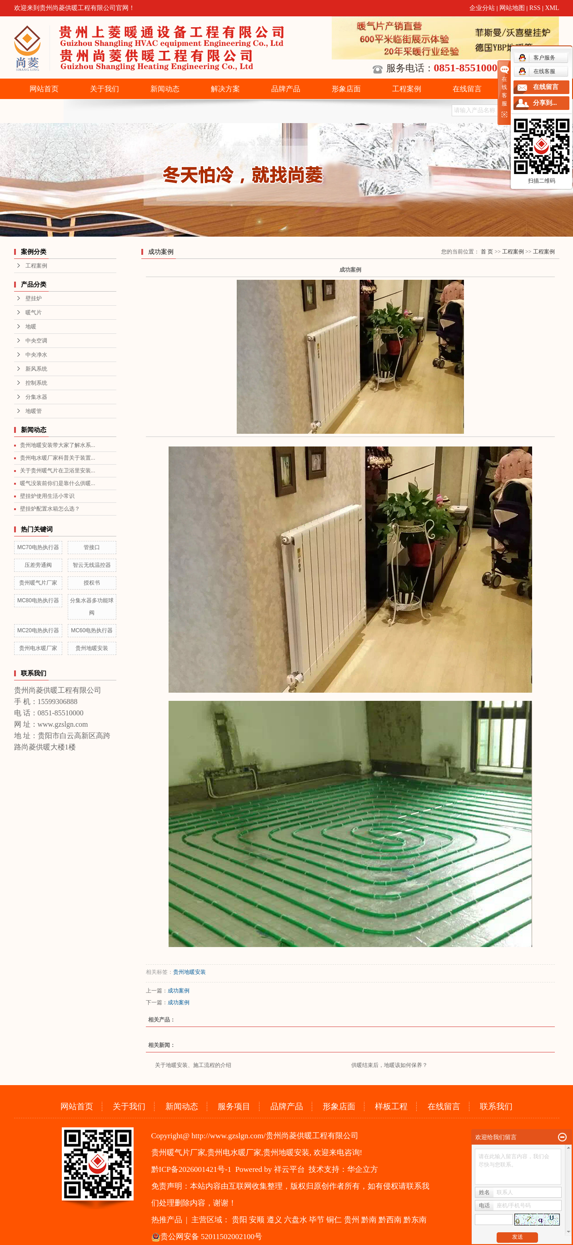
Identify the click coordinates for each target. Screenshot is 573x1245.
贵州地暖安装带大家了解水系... (57, 445)
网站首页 (44, 89)
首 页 (487, 251)
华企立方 (362, 1169)
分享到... (545, 102)
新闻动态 (164, 89)
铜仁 (334, 1219)
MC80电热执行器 (38, 600)
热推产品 (166, 1219)
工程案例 (406, 89)
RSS (535, 8)
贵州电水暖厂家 (38, 648)
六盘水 (295, 1219)
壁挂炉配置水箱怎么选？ (50, 509)
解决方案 (225, 89)
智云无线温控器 (92, 565)
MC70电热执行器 (38, 547)
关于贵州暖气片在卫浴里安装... (57, 470)
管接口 (92, 547)
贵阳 (239, 1219)
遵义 (274, 1219)
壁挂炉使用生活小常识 (47, 496)
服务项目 (234, 1106)
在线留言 (467, 89)
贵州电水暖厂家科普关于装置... (57, 458)
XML (552, 8)
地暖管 (33, 411)
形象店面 (346, 89)
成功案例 (178, 990)
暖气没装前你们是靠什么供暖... (57, 483)
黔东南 (415, 1219)
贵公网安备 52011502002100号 (207, 1236)
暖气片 (33, 312)
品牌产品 (285, 89)
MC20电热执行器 (38, 630)
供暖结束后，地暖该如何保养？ (389, 1065)
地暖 (30, 326)
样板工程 (391, 1106)
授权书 (92, 583)
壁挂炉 (33, 298)
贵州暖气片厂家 (38, 583)
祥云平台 (289, 1169)
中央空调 (36, 340)
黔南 (369, 1219)
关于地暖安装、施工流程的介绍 (193, 1065)
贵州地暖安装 (91, 648)
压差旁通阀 (38, 565)
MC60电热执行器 (92, 630)
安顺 (256, 1219)
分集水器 (36, 397)
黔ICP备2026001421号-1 (191, 1169)
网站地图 (512, 8)
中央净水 (36, 355)
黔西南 (390, 1219)
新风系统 (36, 369)
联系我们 (496, 1106)
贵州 (351, 1219)
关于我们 (104, 89)
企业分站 (482, 8)
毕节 (316, 1219)
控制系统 (36, 383)
